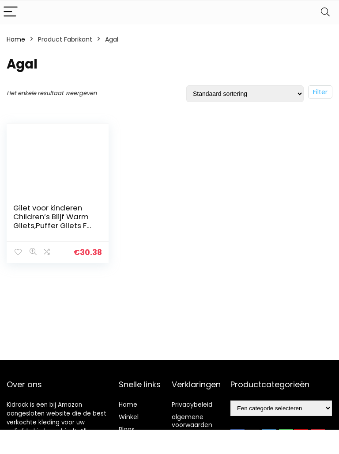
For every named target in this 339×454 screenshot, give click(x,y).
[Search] (325, 12)
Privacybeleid (192, 404)
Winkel (129, 416)
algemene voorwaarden (192, 420)
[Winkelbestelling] (245, 93)
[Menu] (10, 12)
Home (16, 39)
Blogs (127, 429)
